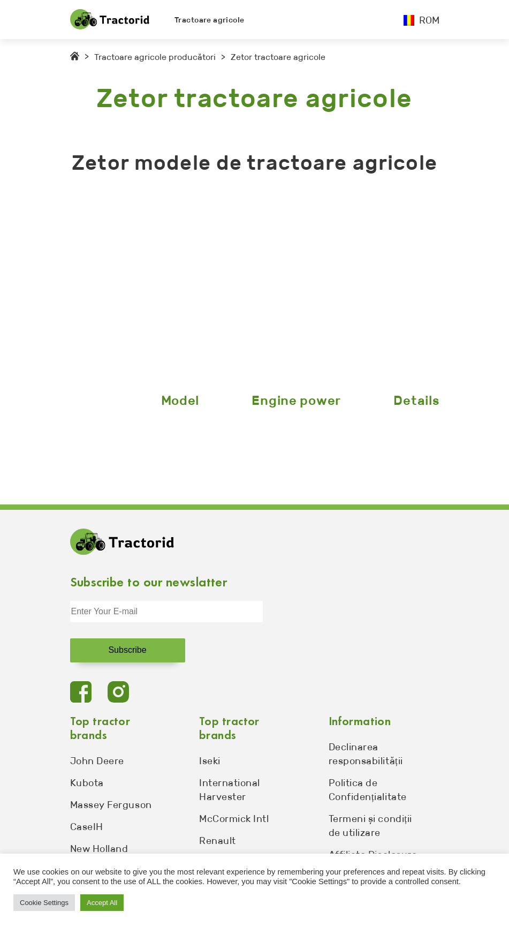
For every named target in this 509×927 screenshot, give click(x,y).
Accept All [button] (102, 903)
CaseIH (86, 827)
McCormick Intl (234, 819)
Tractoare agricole (209, 20)
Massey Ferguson (111, 805)
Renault (217, 841)
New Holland (99, 849)
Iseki (210, 761)
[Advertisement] (254, 286)
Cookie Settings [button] (44, 903)
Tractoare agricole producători (155, 57)
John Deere (97, 761)
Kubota (87, 783)
